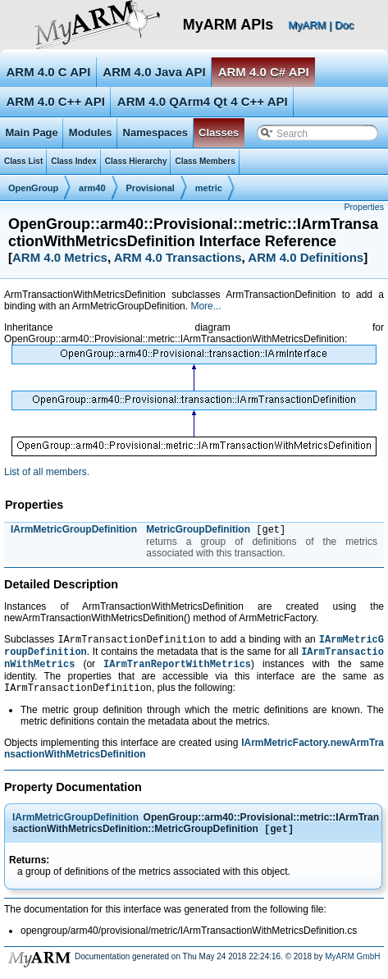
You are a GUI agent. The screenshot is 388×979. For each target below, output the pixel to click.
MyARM (307, 25)
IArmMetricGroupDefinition (74, 529)
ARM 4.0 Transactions (178, 257)
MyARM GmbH (352, 966)
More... (205, 306)
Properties (364, 207)
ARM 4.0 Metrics (59, 257)
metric (208, 188)
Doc (344, 25)
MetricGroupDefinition (198, 531)
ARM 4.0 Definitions (305, 257)
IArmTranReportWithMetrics (177, 670)
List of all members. (46, 472)
